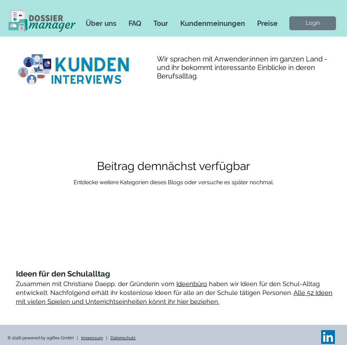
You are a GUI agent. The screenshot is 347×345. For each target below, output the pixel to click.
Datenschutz (123, 337)
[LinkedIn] (328, 337)
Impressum (92, 337)
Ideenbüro (191, 284)
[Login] (312, 23)
